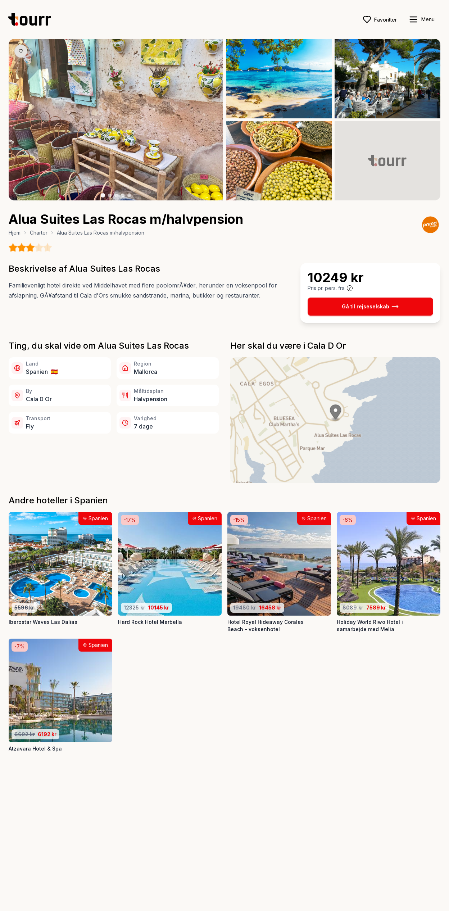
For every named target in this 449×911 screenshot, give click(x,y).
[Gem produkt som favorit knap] (20, 51)
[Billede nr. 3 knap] (116, 195)
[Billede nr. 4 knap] (122, 195)
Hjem (15, 233)
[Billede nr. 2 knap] (110, 195)
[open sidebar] (421, 19)
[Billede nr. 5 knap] (129, 195)
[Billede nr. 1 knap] (103, 195)
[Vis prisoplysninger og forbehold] (350, 288)
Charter (38, 233)
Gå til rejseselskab (370, 306)
